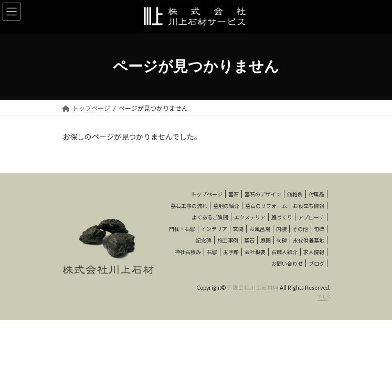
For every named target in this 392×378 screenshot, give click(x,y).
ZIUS (323, 297)
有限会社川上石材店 (253, 288)
